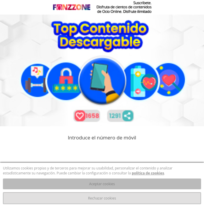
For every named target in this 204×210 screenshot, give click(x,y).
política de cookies (148, 173)
